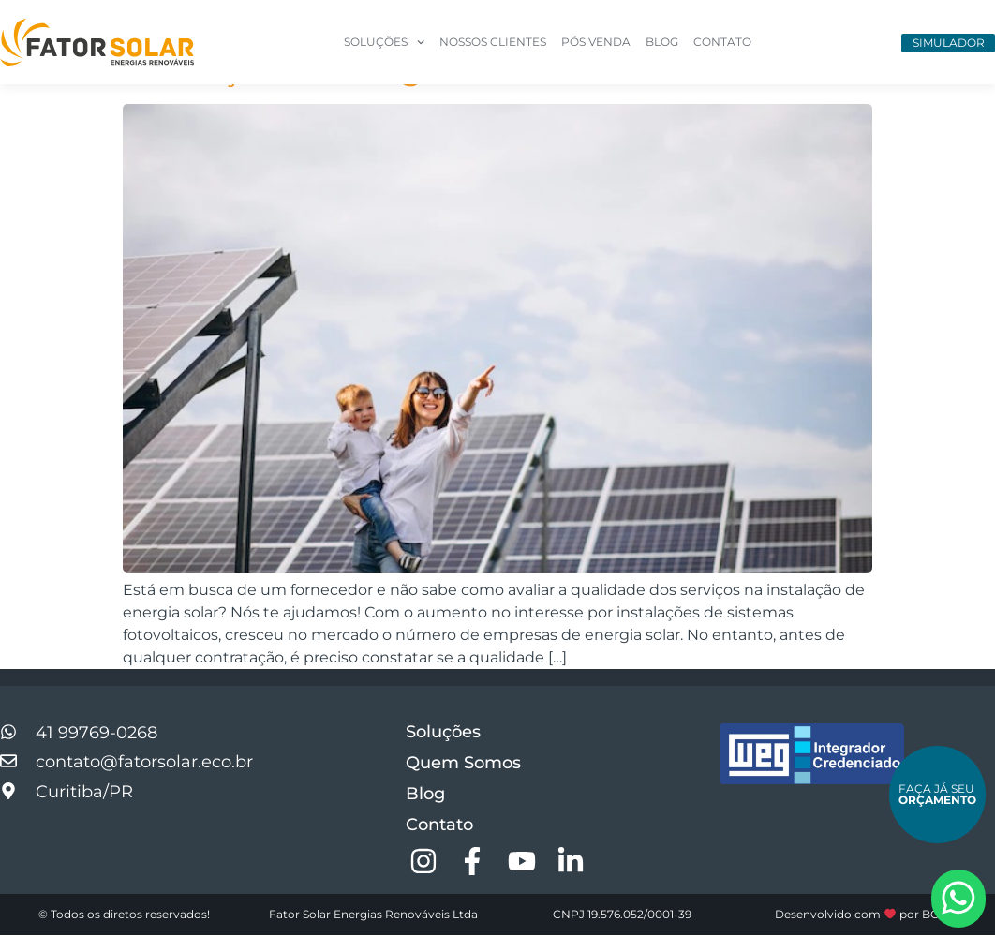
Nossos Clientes (492, 42)
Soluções (384, 42)
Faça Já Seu (937, 794)
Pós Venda (596, 42)
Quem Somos (463, 764)
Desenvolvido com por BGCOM (871, 916)
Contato (722, 42)
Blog (662, 42)
